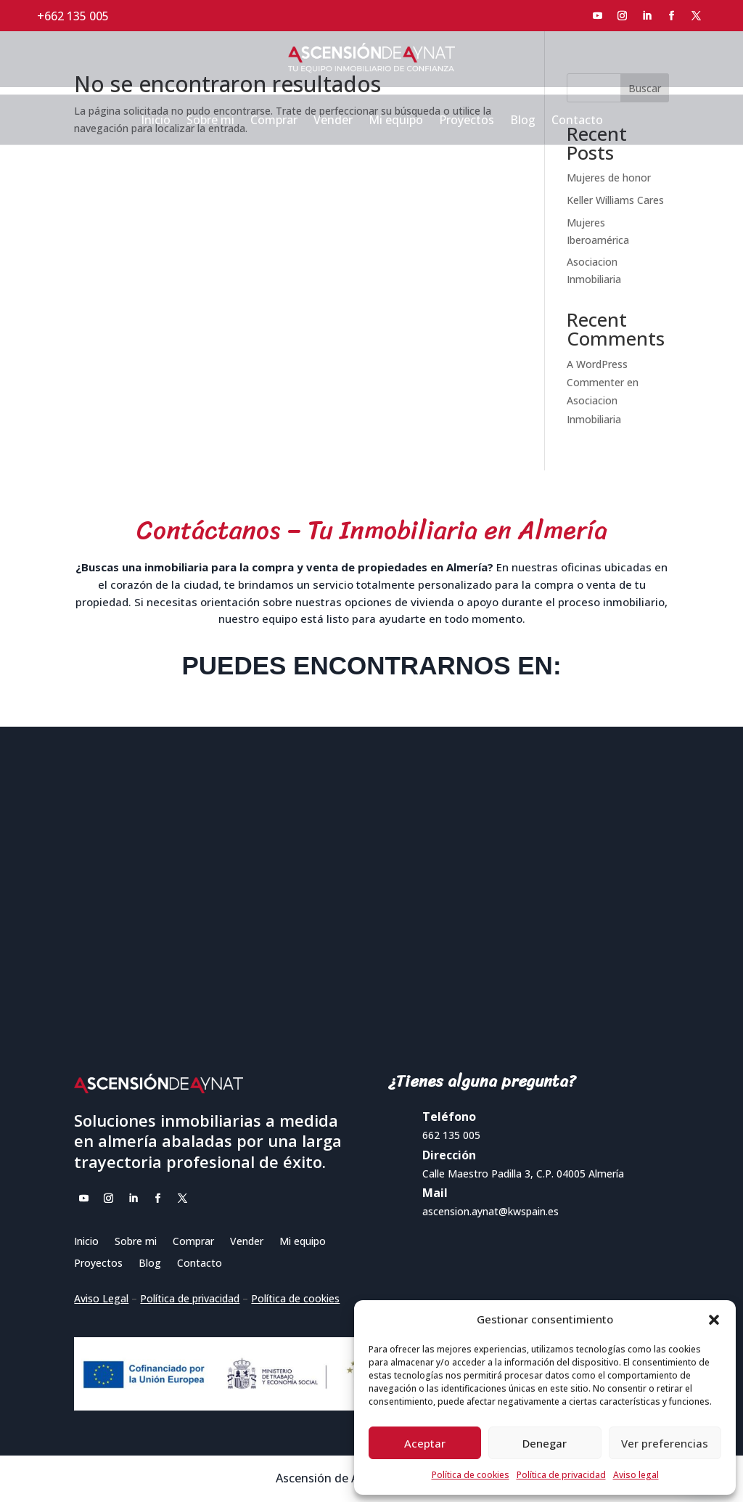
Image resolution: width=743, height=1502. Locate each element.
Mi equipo (396, 121)
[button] (714, 1320)
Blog (522, 121)
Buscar (644, 88)
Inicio (156, 121)
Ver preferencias (664, 1443)
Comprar (273, 121)
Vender (333, 121)
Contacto (577, 121)
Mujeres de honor (609, 177)
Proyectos (466, 121)
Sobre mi (210, 121)
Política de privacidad (561, 1475)
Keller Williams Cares (615, 200)
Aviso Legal (101, 1298)
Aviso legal (636, 1475)
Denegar (544, 1443)
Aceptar (425, 1443)
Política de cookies (470, 1475)
